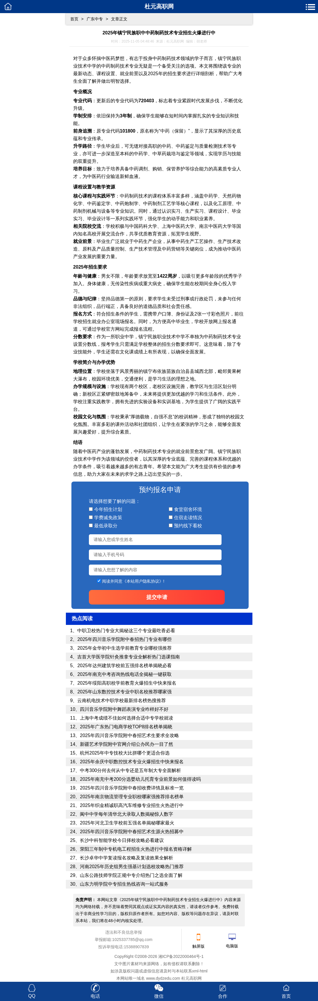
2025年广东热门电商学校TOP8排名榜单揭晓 (126, 726)
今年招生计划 (108, 509)
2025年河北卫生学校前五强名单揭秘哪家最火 (127, 822)
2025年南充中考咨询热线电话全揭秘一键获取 (124, 674)
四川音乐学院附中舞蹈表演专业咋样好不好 (124, 709)
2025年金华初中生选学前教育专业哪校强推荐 (124, 648)
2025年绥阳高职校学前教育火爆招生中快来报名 (126, 683)
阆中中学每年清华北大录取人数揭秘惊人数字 (126, 814)
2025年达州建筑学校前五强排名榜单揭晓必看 (124, 665)
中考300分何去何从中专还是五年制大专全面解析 (130, 770)
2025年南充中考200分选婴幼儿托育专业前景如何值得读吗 (140, 779)
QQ (32, 995)
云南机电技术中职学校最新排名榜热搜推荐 (121, 700)
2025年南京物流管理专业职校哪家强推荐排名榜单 (132, 796)
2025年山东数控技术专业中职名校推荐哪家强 (124, 691)
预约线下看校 (188, 525)
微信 (159, 996)
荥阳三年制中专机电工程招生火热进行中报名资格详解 (136, 849)
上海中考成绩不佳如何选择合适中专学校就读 (126, 717)
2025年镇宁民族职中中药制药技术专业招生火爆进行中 (171, 899)
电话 (95, 996)
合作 (222, 996)
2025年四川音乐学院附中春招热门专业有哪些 (124, 639)
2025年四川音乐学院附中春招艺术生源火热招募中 (132, 831)
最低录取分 (105, 525)
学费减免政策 (108, 517)
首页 (74, 19)
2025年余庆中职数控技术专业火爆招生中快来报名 (132, 761)
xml (195, 971)
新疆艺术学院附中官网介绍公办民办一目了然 (126, 744)
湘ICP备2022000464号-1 (181, 956)
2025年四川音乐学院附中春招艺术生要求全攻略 (129, 735)
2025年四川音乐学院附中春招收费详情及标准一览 (132, 787)
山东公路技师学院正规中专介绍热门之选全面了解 (131, 875)
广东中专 (95, 19)
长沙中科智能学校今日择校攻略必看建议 (122, 840)
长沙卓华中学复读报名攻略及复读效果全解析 (126, 857)
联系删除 (192, 963)
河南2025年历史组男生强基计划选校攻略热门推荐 (132, 866)
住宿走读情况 (188, 517)
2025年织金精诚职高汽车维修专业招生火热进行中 (132, 805)
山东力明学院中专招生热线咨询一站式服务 (124, 884)
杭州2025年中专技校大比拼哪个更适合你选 (125, 752)
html (204, 971)
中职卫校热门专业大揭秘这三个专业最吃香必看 (126, 630)
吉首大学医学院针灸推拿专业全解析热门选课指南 (128, 656)
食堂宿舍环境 (188, 509)
